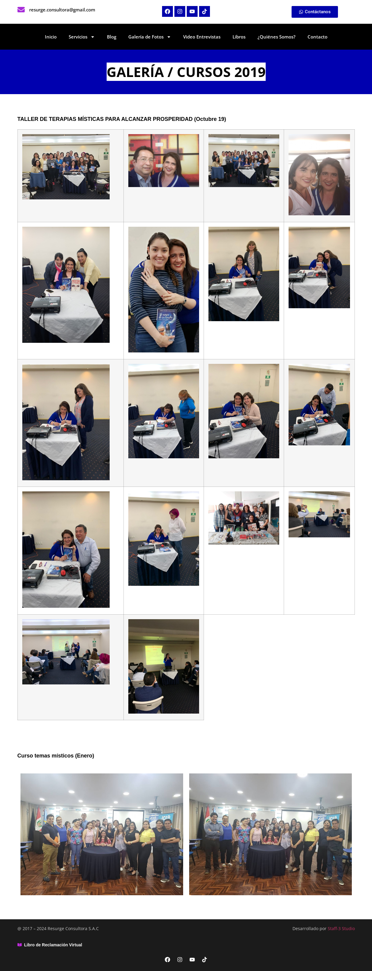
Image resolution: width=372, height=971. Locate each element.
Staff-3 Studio (341, 928)
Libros (239, 37)
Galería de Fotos (149, 37)
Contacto (317, 37)
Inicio (51, 37)
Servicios (82, 37)
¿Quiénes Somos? (276, 37)
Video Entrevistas (201, 37)
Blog (111, 37)
